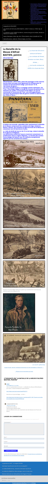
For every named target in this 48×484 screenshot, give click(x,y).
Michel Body (42, 364)
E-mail (6, 441)
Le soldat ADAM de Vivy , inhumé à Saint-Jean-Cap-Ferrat (16, 468)
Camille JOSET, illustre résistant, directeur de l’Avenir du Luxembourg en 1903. (38, 19)
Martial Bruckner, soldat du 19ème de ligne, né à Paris (17, 39)
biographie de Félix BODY (9, 26)
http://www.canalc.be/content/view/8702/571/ (16, 391)
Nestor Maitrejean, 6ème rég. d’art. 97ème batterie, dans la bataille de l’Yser (22, 36)
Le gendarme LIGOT (7, 463)
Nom (5, 437)
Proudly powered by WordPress (19, 483)
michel (7, 384)
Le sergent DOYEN (18, 463)
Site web (6, 446)
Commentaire (7, 422)
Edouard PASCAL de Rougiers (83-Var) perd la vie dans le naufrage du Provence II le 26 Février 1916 (39, 13)
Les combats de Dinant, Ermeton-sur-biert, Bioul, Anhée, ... (36, 59)
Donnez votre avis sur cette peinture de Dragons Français (16, 474)
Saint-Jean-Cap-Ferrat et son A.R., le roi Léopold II (14, 466)
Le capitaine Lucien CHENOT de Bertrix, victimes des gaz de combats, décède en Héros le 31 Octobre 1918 (23, 33)
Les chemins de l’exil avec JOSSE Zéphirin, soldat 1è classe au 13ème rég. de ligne (22, 29)
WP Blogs (33, 483)
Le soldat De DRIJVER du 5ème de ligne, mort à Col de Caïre (17, 471)
